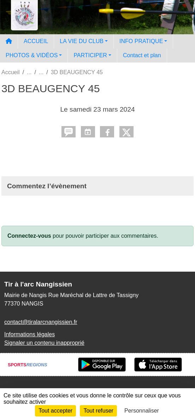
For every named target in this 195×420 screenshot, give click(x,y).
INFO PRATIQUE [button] (141, 41)
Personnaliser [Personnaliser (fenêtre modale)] (141, 411)
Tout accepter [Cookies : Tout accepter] (55, 411)
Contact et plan (142, 55)
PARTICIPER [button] (90, 55)
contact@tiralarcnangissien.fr (40, 322)
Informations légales (29, 334)
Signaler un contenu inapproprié (44, 343)
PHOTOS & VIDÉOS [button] (32, 55)
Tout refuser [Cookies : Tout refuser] (98, 411)
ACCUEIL (36, 41)
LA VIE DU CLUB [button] (82, 41)
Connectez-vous (29, 236)
